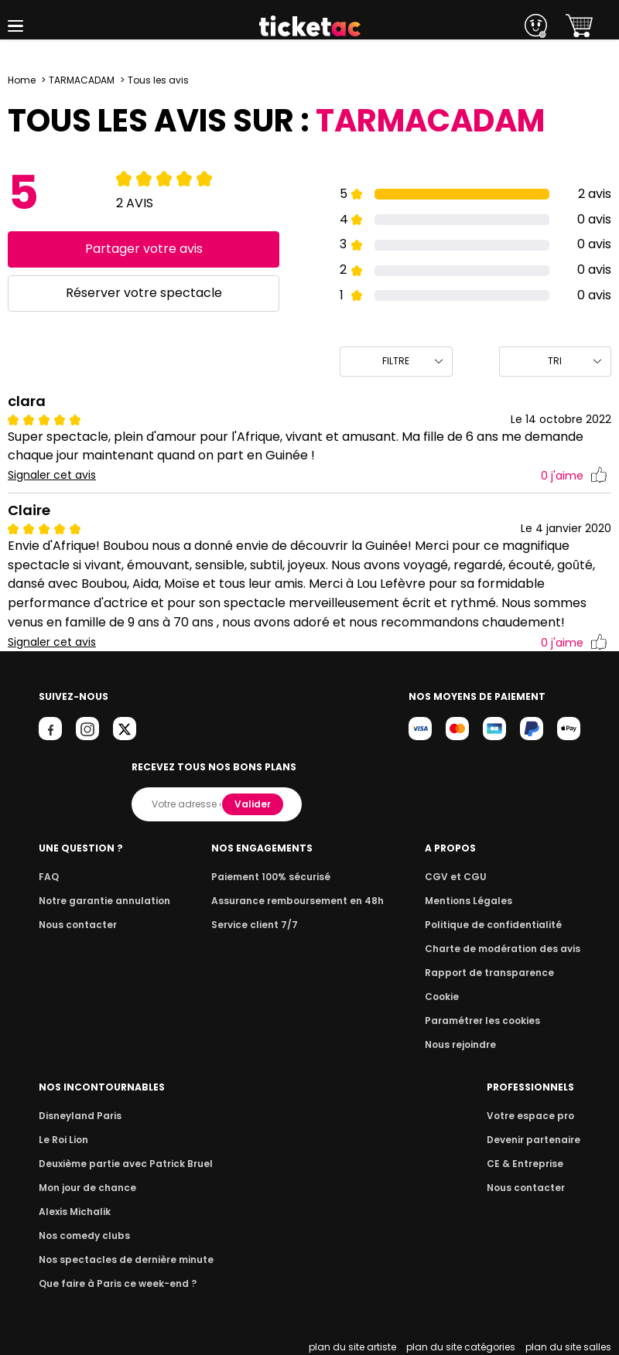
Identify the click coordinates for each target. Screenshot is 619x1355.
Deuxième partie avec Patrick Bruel (121, 1163)
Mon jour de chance (85, 1187)
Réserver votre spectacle (143, 293)
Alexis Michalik (73, 1211)
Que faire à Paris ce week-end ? (113, 1283)
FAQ (48, 876)
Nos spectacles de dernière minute (121, 1259)
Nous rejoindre (468, 1044)
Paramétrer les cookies (488, 1020)
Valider (254, 804)
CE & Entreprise (527, 1163)
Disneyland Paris (78, 1115)
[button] (15, 26)
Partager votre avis (143, 249)
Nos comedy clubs (82, 1235)
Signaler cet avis (52, 475)
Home (22, 80)
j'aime (574, 476)
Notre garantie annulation (100, 900)
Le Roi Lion (63, 1139)
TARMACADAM (82, 80)
